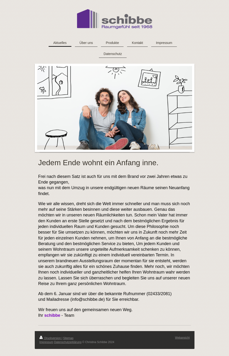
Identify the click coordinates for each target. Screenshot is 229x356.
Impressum (46, 342)
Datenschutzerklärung (68, 342)
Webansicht (182, 337)
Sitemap (68, 338)
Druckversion (50, 338)
